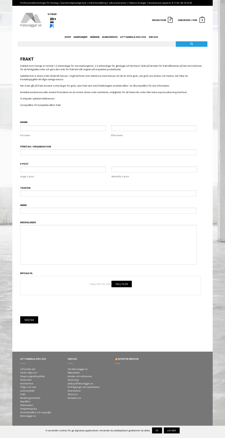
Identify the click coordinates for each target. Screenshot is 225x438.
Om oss (153, 37)
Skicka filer (26, 379)
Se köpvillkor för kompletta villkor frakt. (40, 105)
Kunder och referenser (80, 376)
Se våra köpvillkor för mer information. (150, 85)
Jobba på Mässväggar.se (80, 383)
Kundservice (110, 37)
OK (157, 430)
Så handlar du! (27, 369)
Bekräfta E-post (120, 176)
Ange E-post (27, 176)
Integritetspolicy (28, 408)
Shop (68, 37)
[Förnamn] (63, 128)
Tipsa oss (73, 394)
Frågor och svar (28, 387)
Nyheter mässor (128, 358)
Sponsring (73, 379)
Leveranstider (27, 390)
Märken (94, 37)
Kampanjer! (81, 37)
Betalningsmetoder (30, 397)
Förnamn (25, 135)
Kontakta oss (74, 397)
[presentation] (47, 304)
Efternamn (117, 135)
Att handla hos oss (133, 37)
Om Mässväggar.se (78, 369)
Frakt (22, 394)
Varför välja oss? (28, 372)
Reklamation (26, 405)
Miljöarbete (74, 372)
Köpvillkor (25, 401)
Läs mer (171, 430)
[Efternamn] (154, 128)
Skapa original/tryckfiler (32, 376)
